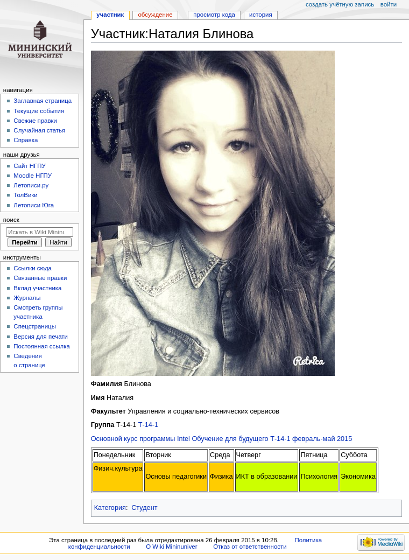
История (260, 14)
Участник (110, 14)
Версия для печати (40, 336)
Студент (144, 508)
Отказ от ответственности (249, 546)
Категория (110, 508)
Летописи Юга (33, 205)
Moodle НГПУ (32, 175)
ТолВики (25, 195)
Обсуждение (155, 14)
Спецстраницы (34, 326)
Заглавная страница (42, 100)
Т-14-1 (148, 425)
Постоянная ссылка (41, 346)
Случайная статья (39, 130)
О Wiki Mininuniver (171, 546)
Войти (388, 4)
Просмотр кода (214, 14)
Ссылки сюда (32, 268)
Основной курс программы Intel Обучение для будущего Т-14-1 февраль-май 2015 (221, 439)
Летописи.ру (30, 185)
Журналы (26, 298)
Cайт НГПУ (29, 166)
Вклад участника (37, 288)
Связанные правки (40, 278)
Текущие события (38, 111)
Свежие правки (35, 120)
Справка (25, 140)
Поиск (11, 219)
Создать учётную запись (340, 4)
